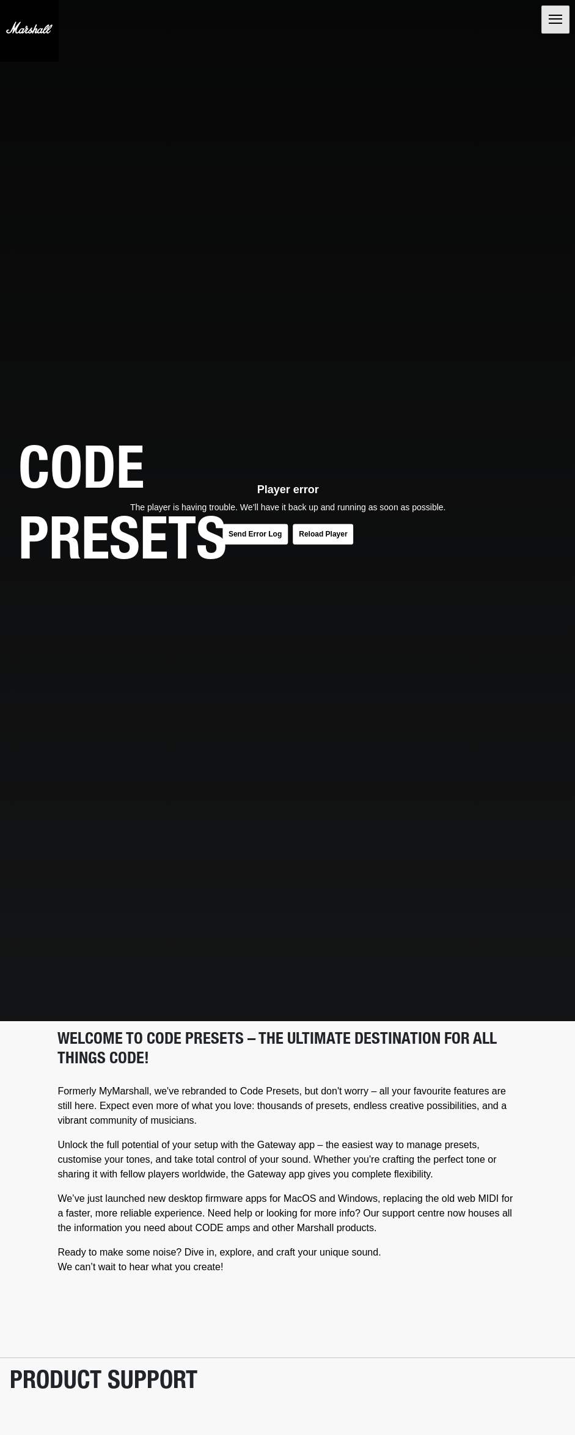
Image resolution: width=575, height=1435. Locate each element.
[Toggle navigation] (554, 20)
